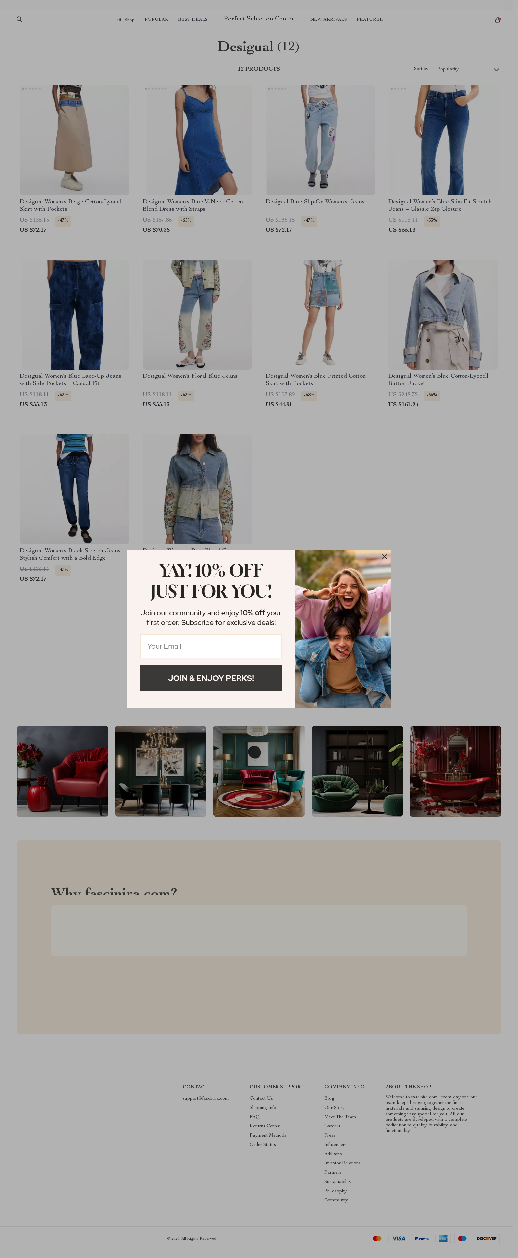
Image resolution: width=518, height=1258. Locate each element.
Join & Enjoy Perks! (211, 678)
